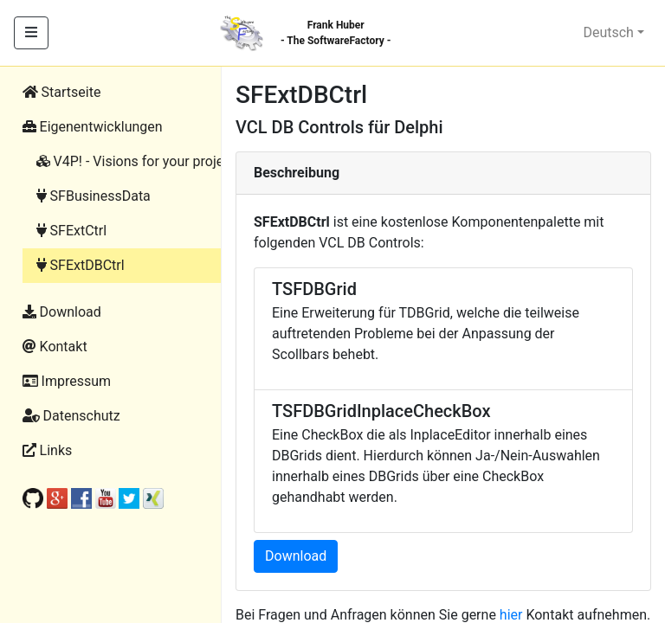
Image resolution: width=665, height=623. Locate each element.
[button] (133, 127)
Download (295, 556)
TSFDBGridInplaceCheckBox (381, 411)
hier (511, 615)
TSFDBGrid (314, 289)
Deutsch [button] (608, 32)
